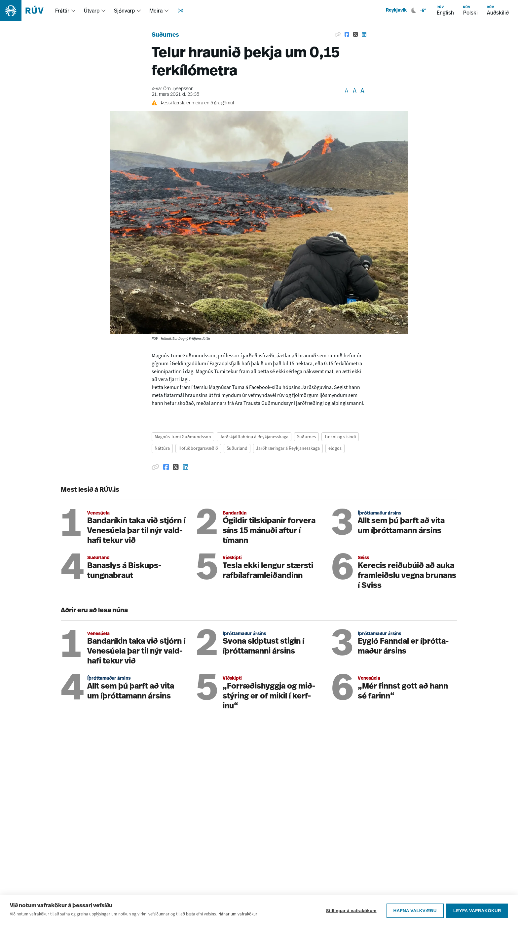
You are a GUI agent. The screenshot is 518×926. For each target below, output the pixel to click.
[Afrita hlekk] (338, 34)
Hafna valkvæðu (414, 910)
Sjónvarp (124, 10)
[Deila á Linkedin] (364, 34)
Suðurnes (165, 35)
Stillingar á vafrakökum (350, 910)
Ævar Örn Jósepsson (173, 89)
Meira (156, 10)
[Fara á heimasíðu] (27, 10)
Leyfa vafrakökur (477, 910)
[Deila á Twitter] (355, 34)
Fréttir (62, 10)
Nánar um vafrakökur (237, 914)
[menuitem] (65, 10)
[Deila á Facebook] (347, 34)
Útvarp (91, 10)
